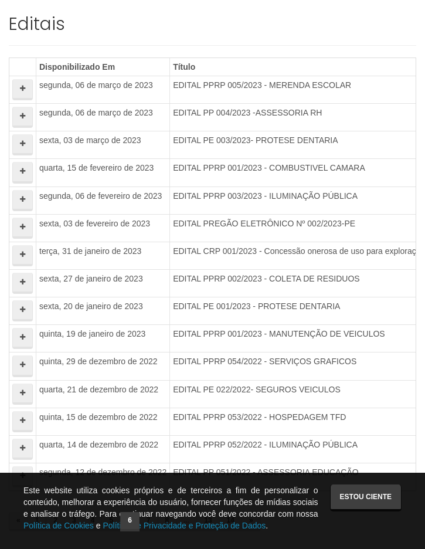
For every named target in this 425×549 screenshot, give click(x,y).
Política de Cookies (58, 525)
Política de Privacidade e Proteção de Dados (184, 525)
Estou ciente (366, 497)
